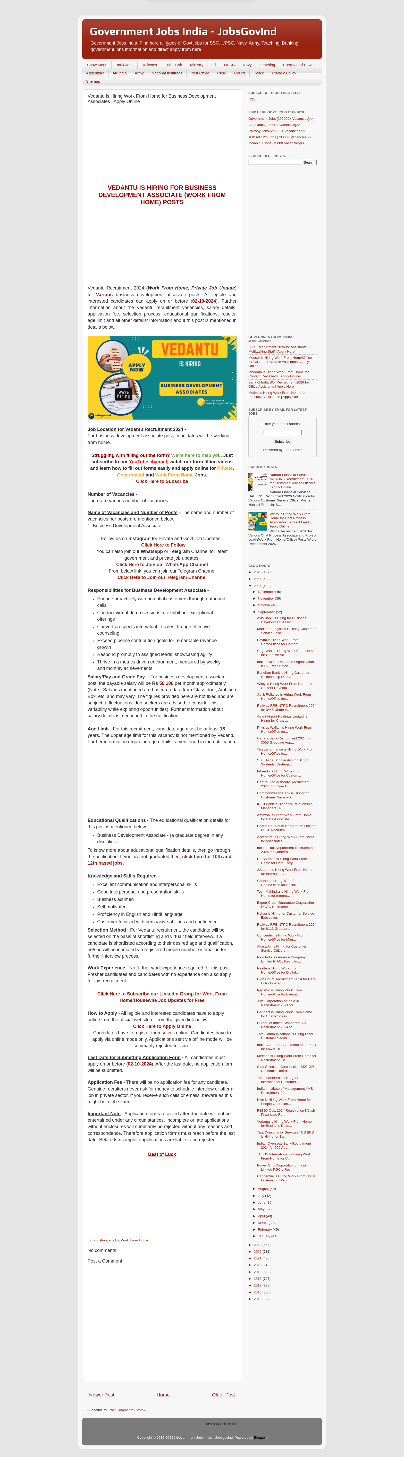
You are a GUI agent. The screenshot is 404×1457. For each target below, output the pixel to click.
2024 (258, 586)
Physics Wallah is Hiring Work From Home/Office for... (284, 730)
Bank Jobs (124, 65)
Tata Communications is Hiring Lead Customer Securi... (285, 1036)
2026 (258, 572)
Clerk (221, 73)
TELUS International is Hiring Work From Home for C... (284, 1156)
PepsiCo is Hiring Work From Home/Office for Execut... (279, 992)
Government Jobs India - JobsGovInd (183, 31)
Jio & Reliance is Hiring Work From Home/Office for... (284, 697)
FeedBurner (292, 450)
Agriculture (95, 73)
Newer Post (101, 1395)
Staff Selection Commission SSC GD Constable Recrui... (285, 1069)
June (262, 1202)
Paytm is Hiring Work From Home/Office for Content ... (279, 642)
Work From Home (134, 1240)
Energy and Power (299, 65)
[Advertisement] (162, 145)
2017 (258, 1285)
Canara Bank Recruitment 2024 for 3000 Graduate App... (284, 740)
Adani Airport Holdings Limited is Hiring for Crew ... (282, 718)
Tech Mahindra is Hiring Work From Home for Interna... (284, 894)
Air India (120, 73)
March (263, 1223)
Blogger (260, 1437)
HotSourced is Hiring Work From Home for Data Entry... (282, 861)
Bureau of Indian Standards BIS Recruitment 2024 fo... (281, 1025)
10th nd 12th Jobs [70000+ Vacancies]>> (280, 137)
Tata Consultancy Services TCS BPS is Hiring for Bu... (285, 1134)
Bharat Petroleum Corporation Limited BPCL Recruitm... (286, 828)
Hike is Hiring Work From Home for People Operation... (284, 1102)
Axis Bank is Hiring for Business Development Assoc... (281, 620)
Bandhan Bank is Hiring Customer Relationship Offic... (283, 675)
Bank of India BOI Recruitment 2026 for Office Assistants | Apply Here (278, 384)
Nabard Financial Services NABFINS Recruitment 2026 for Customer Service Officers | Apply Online (292, 481)
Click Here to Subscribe (162, 481)
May (261, 1209)
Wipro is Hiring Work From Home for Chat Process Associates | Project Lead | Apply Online (290, 520)
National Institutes (167, 73)
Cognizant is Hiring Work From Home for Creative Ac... (286, 653)
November (266, 598)
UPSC (229, 65)
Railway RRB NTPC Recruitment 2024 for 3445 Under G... (286, 708)
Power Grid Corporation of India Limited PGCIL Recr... (281, 1167)
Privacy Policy (284, 73)
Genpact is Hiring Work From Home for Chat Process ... (284, 1014)
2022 (258, 1252)
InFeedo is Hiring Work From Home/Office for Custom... (279, 773)
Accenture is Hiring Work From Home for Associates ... (286, 839)
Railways (149, 65)
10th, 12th (173, 65)
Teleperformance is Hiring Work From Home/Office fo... (286, 751)
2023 (258, 1245)
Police (259, 73)
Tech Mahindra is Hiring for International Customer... (278, 1080)
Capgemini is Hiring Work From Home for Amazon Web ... (286, 1178)
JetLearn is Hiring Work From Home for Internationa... (285, 872)
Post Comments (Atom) (127, 1410)
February (265, 1229)
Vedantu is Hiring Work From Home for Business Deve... (284, 1124)
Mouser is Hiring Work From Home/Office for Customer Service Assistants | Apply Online (280, 362)
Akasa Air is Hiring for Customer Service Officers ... (281, 948)
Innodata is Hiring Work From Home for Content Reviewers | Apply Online (278, 374)
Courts (240, 73)
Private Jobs (109, 1240)
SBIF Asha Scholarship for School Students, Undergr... (283, 762)
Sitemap (93, 81)
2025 (258, 579)
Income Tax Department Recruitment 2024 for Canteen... (285, 850)
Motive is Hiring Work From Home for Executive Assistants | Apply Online (277, 395)
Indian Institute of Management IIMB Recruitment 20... (285, 1091)
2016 (258, 1292)
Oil (213, 65)
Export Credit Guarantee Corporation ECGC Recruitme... (285, 905)
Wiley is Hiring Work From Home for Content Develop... (285, 686)
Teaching (267, 65)
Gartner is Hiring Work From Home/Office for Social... (279, 883)
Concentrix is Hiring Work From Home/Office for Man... (281, 937)
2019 (258, 1272)
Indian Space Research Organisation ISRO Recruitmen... (285, 664)
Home (163, 1395)
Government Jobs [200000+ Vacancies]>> (280, 119)
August (264, 1189)
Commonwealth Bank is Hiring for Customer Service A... (283, 795)
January (264, 1236)
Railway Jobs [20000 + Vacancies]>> (276, 131)
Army (139, 73)
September (267, 612)
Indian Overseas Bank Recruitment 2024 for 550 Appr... (284, 1145)
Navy (247, 65)
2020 (258, 1265)
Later (176, 15)
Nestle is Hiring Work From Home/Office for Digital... (278, 970)
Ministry (197, 65)
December (266, 592)
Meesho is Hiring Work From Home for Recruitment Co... (286, 1058)
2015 (258, 1299)
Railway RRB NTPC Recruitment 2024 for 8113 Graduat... (286, 927)
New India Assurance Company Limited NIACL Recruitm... (281, 959)
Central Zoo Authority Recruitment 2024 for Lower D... (283, 784)
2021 (258, 1258)
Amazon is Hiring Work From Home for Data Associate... (284, 817)
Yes (228, 15)
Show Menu (97, 65)
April (262, 1216)
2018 (258, 1279)
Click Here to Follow (163, 545)
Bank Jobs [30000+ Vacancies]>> (274, 125)
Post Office (199, 73)
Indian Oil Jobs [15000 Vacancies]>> (276, 143)
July (261, 1196)
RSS (252, 99)
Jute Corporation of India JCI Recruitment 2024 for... (279, 1003)
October (264, 605)
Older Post (223, 1395)
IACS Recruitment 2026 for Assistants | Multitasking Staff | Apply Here (278, 349)
